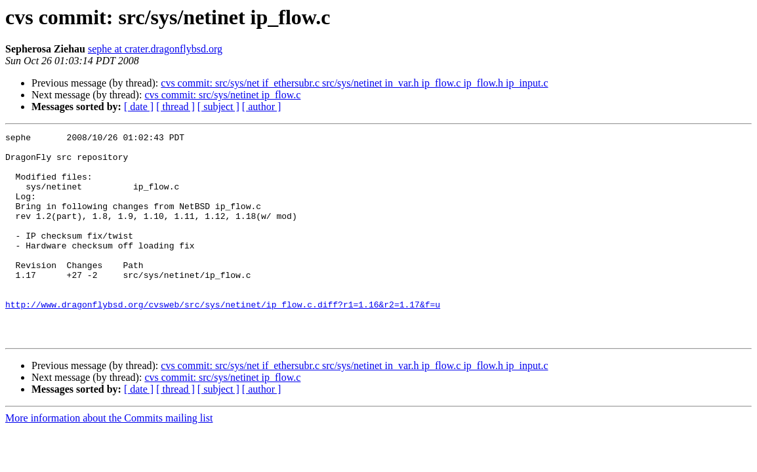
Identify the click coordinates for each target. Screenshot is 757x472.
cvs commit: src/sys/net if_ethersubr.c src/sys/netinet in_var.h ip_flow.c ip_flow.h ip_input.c (354, 82)
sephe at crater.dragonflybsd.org (155, 48)
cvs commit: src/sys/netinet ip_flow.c (222, 94)
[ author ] (261, 106)
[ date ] (138, 106)
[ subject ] (218, 106)
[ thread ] (175, 106)
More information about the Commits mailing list (109, 459)
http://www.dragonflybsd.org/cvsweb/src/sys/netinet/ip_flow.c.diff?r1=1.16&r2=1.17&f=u (222, 339)
